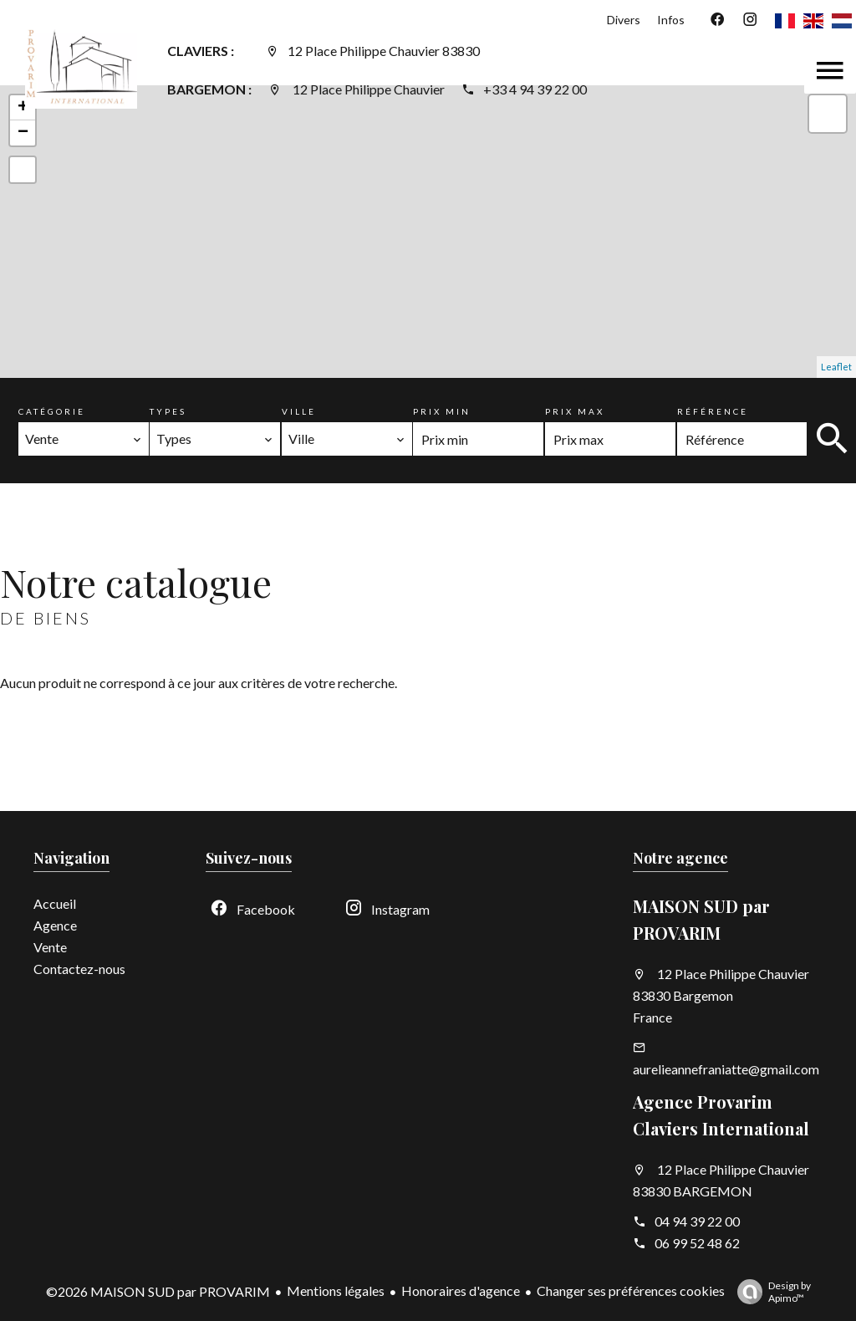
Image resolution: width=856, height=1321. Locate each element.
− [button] (23, 132)
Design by (770, 1291)
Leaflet (836, 366)
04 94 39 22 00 (697, 1221)
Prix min (442, 411)
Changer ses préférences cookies (631, 1290)
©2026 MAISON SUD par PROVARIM (158, 1291)
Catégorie (51, 411)
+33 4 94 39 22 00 (535, 89)
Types (168, 411)
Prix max (574, 411)
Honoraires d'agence (460, 1290)
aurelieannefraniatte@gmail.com (726, 1069)
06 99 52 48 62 (697, 1243)
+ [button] (23, 107)
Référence (712, 411)
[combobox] (83, 439)
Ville (299, 411)
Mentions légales (336, 1290)
